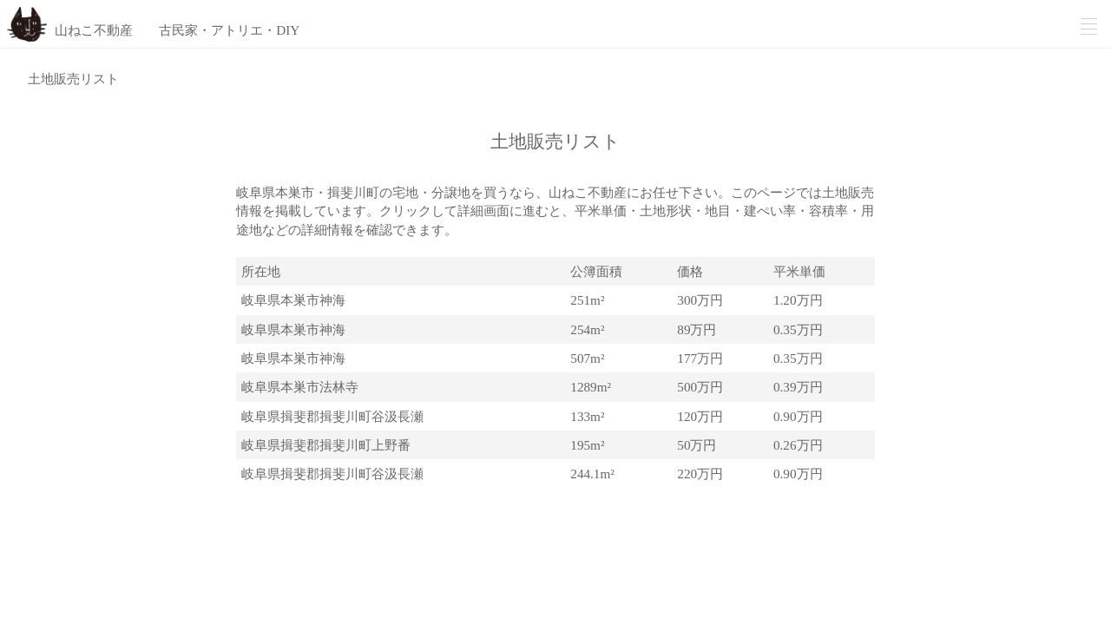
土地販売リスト (73, 78)
